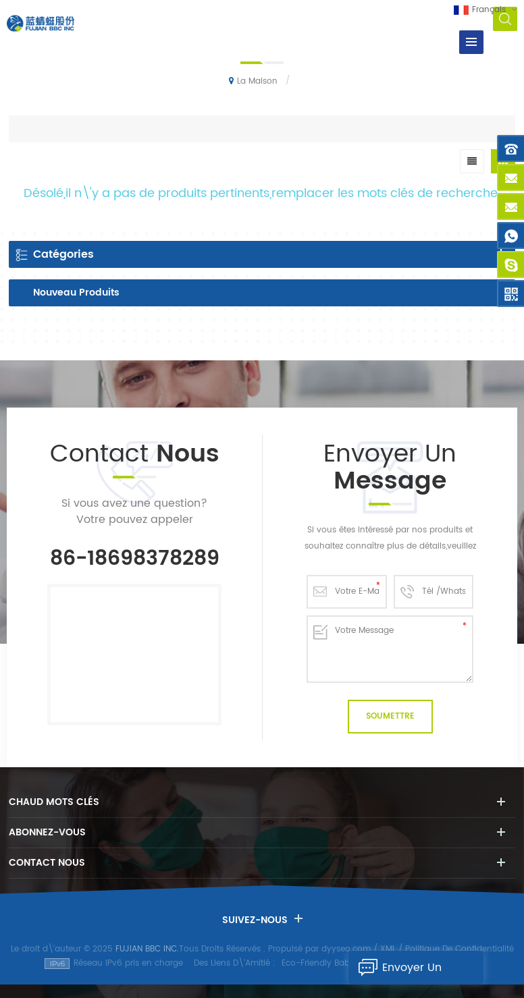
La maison (253, 81)
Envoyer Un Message (395, 968)
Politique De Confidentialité (459, 949)
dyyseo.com (346, 949)
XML (388, 949)
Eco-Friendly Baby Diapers (334, 963)
